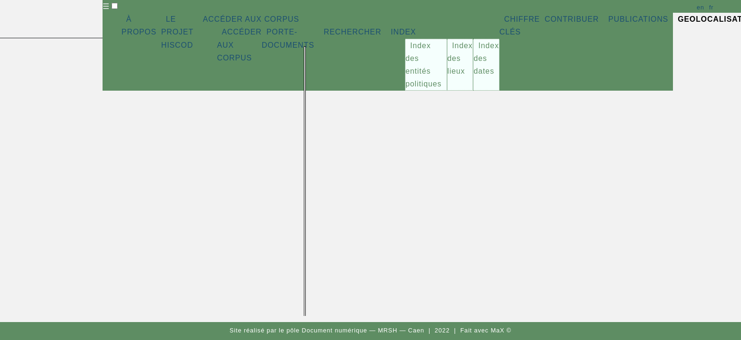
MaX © (501, 330)
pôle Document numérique (326, 330)
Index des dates (486, 58)
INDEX (403, 32)
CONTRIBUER (571, 19)
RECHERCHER (352, 32)
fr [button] (711, 7)
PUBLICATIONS (638, 19)
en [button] (700, 7)
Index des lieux (460, 58)
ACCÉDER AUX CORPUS (251, 19)
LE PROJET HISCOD (177, 32)
